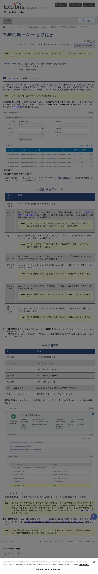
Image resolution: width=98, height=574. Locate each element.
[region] (49, 566)
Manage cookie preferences (48, 569)
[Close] (94, 562)
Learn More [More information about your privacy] (83, 564)
